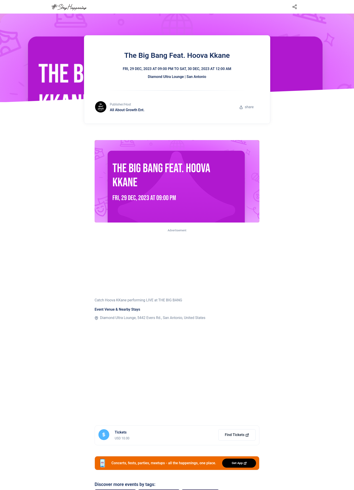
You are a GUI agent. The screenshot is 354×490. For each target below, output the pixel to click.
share (246, 107)
